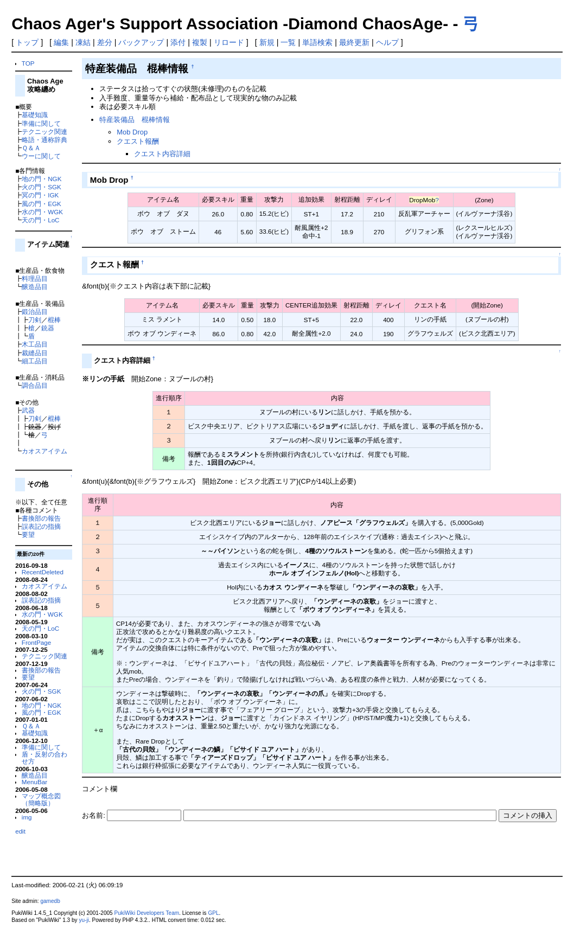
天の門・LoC (40, 219)
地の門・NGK (41, 178)
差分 (104, 42)
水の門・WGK (42, 211)
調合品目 (35, 385)
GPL (213, 913)
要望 (28, 534)
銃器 (47, 327)
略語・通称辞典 (44, 139)
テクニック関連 (44, 131)
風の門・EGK (41, 203)
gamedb (50, 901)
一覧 (288, 42)
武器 (28, 410)
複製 (199, 42)
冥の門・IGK (40, 194)
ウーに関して (41, 155)
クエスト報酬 (138, 141)
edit (20, 831)
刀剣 (34, 319)
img (27, 817)
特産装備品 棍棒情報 (134, 120)
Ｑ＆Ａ (31, 147)
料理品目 (35, 278)
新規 (267, 42)
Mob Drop (132, 132)
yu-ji (83, 920)
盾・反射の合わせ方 (44, 758)
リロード (229, 42)
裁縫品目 (35, 352)
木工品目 (35, 344)
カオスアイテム (44, 450)
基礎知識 (35, 114)
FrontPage (36, 642)
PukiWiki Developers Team (147, 913)
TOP (28, 63)
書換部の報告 (41, 518)
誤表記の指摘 (41, 526)
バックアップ (141, 42)
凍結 (83, 42)
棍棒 (54, 319)
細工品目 (35, 360)
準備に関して (41, 123)
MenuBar (34, 781)
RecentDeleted (42, 571)
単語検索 (317, 42)
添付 (178, 42)
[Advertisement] (209, 852)
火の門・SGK (41, 186)
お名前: (94, 815)
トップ (27, 42)
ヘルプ (387, 42)
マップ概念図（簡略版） (41, 799)
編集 (61, 42)
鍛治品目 (35, 311)
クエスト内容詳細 (162, 154)
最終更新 (354, 42)
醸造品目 (35, 286)
